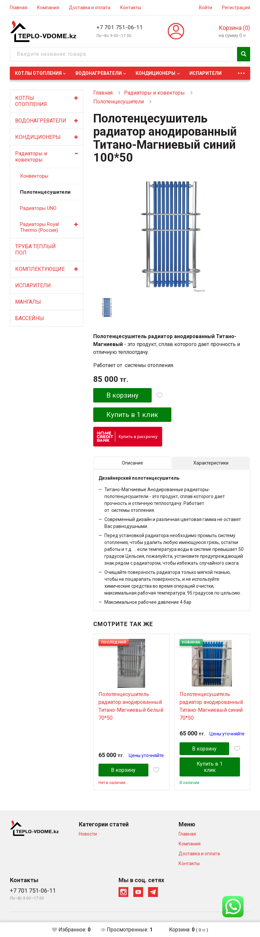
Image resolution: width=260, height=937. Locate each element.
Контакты (130, 7)
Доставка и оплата (89, 7)
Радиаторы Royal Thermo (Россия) (39, 227)
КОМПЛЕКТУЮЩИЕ (40, 269)
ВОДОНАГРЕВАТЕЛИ (99, 73)
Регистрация (236, 7)
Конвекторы (34, 176)
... (241, 71)
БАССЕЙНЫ (29, 318)
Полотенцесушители (43, 192)
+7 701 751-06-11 (120, 27)
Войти (205, 7)
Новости (88, 834)
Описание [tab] (132, 463)
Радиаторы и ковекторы (31, 156)
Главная (18, 7)
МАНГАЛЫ (28, 302)
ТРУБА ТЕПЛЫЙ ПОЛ (35, 249)
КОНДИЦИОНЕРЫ (155, 73)
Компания (48, 7)
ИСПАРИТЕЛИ (205, 73)
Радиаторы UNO (38, 208)
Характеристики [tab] (210, 463)
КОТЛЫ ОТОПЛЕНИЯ (38, 73)
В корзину (122, 395)
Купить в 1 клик (132, 415)
